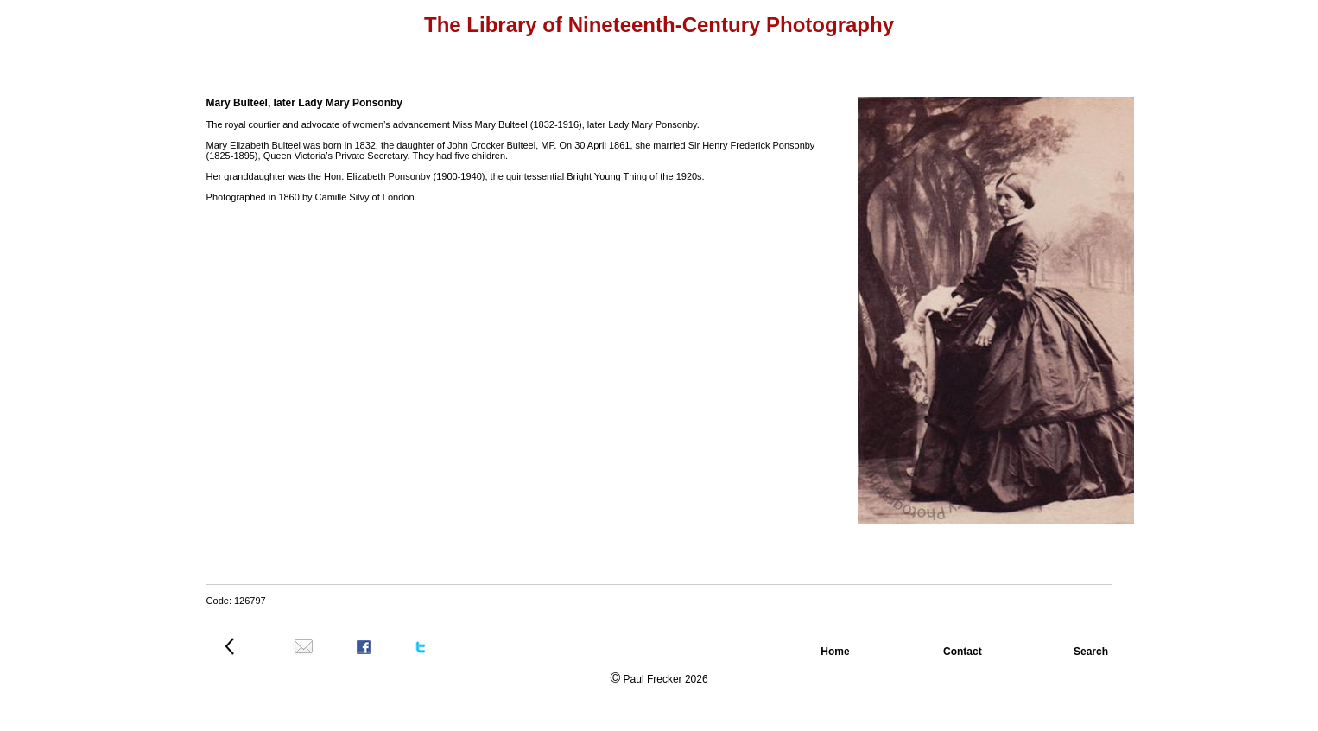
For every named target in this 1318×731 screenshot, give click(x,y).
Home (836, 651)
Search (1095, 651)
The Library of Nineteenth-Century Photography (659, 24)
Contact (964, 651)
